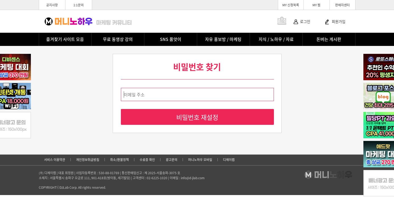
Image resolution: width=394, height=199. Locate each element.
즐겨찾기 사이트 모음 (65, 39)
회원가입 (338, 21)
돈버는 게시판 (328, 39)
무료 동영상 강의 (118, 39)
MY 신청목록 (290, 5)
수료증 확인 (147, 159)
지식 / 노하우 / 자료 (276, 39)
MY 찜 (316, 5)
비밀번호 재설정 (197, 117)
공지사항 (52, 5)
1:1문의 (78, 5)
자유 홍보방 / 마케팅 (223, 39)
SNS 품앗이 (170, 39)
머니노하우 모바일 (200, 159)
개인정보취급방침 (87, 159)
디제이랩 (229, 159)
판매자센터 (342, 5)
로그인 (305, 21)
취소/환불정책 (119, 159)
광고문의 (171, 159)
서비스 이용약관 (54, 159)
